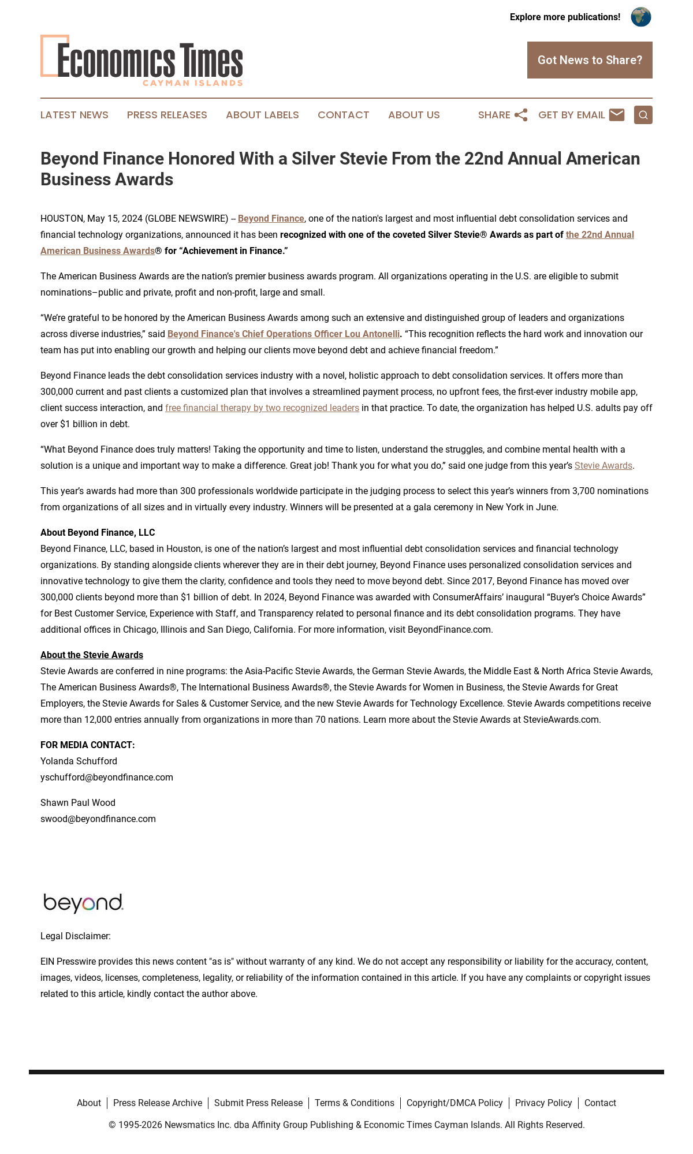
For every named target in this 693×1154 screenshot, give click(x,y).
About (89, 1102)
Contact (344, 115)
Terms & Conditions (354, 1102)
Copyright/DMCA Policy (455, 1102)
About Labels (262, 115)
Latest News (74, 115)
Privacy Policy (543, 1102)
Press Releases (167, 115)
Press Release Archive (157, 1102)
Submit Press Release (258, 1102)
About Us (414, 115)
